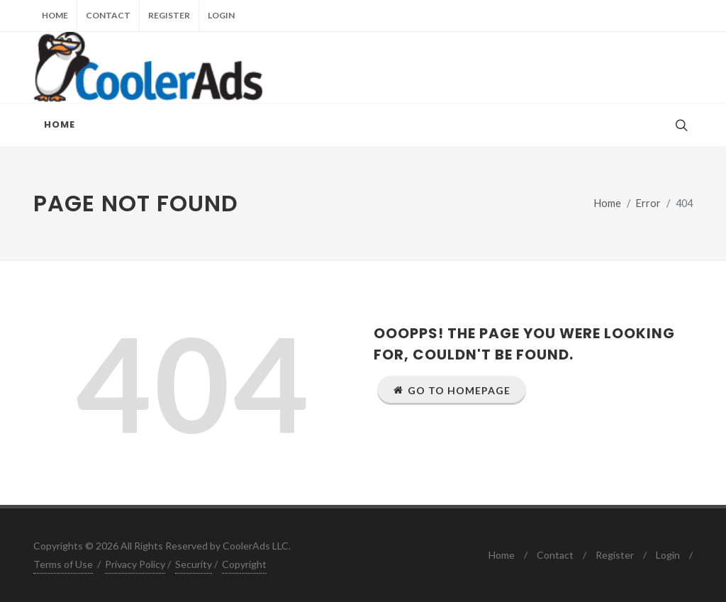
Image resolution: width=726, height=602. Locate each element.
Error (648, 203)
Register (169, 15)
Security (193, 564)
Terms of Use (63, 564)
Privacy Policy (135, 564)
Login (221, 15)
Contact (108, 15)
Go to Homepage (451, 389)
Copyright (244, 564)
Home (55, 15)
